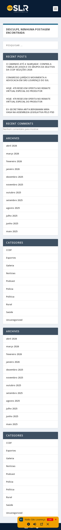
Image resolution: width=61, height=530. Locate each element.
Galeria (10, 265)
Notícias (10, 273)
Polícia (9, 288)
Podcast (10, 280)
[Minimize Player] (48, 524)
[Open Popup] (42, 524)
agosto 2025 (13, 207)
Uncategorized (14, 319)
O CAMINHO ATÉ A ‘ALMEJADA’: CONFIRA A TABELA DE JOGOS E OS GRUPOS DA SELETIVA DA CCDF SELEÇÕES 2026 (30, 66)
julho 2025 (11, 215)
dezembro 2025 (14, 176)
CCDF (9, 249)
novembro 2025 (14, 184)
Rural (9, 304)
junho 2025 (12, 223)
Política (10, 296)
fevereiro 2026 (14, 161)
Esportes (11, 257)
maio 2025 (11, 231)
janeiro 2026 (13, 169)
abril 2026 (11, 145)
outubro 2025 (13, 192)
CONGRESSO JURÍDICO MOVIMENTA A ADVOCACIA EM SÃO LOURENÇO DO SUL (27, 79)
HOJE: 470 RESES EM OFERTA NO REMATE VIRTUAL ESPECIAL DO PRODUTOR (28, 89)
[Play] (28, 524)
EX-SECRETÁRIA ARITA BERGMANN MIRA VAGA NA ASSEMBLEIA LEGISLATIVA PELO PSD (30, 111)
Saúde (9, 312)
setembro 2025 (14, 200)
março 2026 (12, 153)
